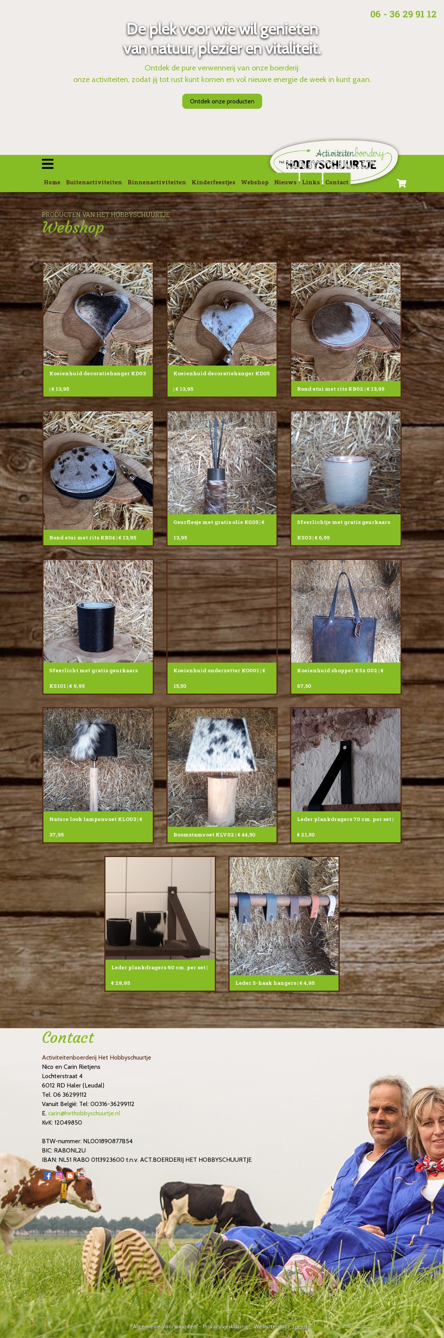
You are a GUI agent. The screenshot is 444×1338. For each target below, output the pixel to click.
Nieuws (285, 182)
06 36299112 (70, 1094)
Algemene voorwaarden (165, 1326)
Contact (337, 182)
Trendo (301, 1326)
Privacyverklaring (225, 1326)
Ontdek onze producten (222, 101)
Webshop (255, 182)
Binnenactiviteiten (157, 182)
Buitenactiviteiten (94, 182)
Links (311, 182)
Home (52, 182)
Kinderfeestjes (213, 182)
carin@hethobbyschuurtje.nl (84, 1113)
